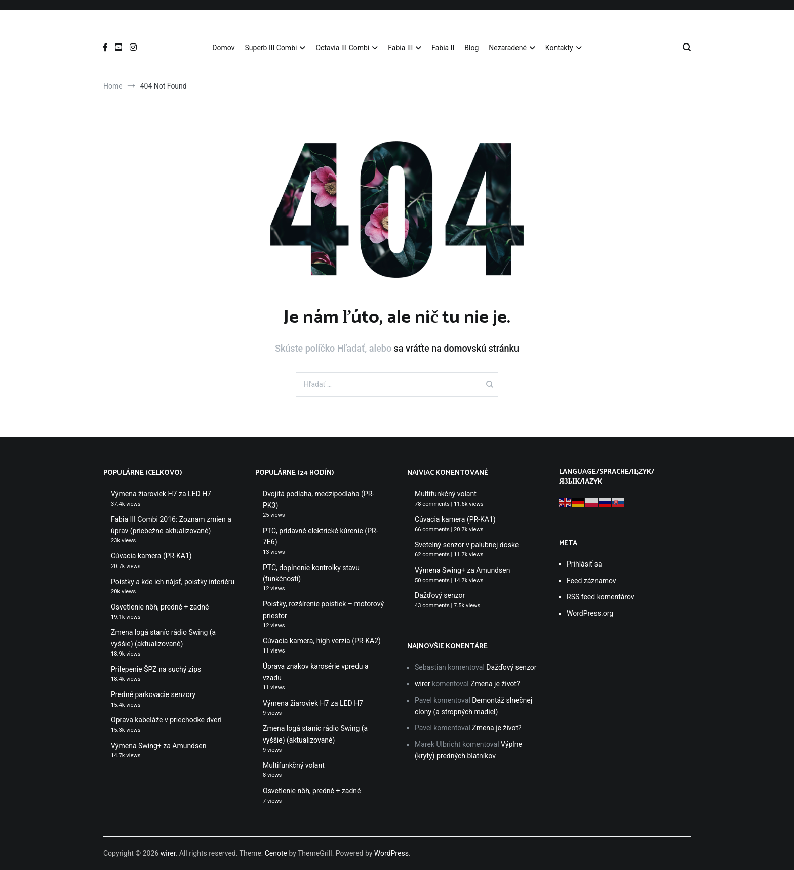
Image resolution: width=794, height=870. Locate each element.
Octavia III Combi (342, 48)
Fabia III (400, 48)
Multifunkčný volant (294, 765)
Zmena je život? (495, 684)
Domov (223, 48)
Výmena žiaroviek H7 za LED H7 (161, 494)
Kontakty (559, 48)
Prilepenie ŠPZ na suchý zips (156, 669)
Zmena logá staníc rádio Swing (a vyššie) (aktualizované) (163, 637)
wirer (422, 684)
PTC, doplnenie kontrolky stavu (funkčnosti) (311, 573)
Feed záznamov (591, 581)
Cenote (276, 853)
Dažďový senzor (440, 595)
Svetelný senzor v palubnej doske (467, 545)
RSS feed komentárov (600, 597)
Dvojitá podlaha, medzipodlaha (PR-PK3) (318, 499)
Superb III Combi (271, 48)
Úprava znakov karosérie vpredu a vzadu (316, 671)
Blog (471, 48)
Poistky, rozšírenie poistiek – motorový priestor (323, 609)
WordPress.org (590, 613)
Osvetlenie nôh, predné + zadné (160, 607)
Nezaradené (508, 48)
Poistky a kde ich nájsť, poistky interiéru (172, 582)
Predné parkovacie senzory (153, 694)
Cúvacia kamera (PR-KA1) (151, 556)
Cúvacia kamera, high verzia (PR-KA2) (322, 641)
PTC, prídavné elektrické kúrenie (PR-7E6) (320, 536)
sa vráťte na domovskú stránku (456, 348)
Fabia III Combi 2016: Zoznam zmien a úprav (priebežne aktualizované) (171, 525)
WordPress (391, 853)
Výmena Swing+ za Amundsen (158, 746)
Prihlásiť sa (584, 564)
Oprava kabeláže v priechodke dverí (166, 720)
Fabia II (442, 48)
